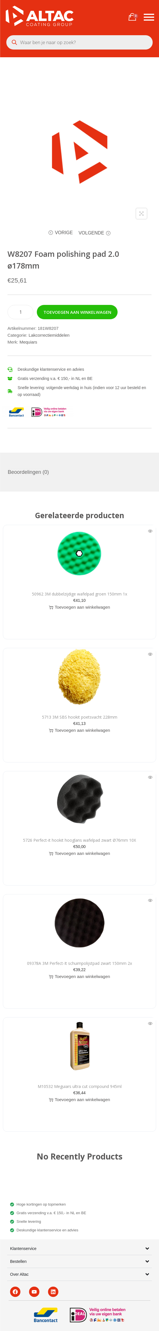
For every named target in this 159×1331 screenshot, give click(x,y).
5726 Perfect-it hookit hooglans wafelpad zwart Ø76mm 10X (79, 840)
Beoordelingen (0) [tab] (28, 472)
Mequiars (28, 342)
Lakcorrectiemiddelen (49, 335)
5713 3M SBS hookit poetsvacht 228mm (79, 717)
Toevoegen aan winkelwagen (77, 312)
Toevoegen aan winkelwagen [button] (79, 607)
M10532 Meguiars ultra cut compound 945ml (80, 1086)
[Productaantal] (20, 312)
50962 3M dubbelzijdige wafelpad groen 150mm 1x (79, 594)
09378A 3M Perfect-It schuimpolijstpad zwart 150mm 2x (79, 963)
